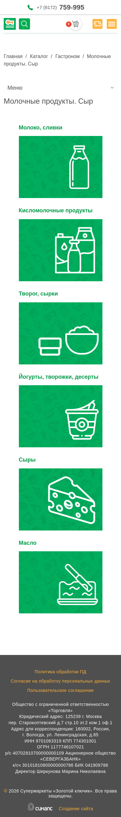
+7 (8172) (60, 7)
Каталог (39, 56)
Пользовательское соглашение (60, 690)
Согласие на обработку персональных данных (60, 681)
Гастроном (67, 56)
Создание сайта (76, 808)
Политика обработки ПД (60, 671)
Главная (13, 56)
